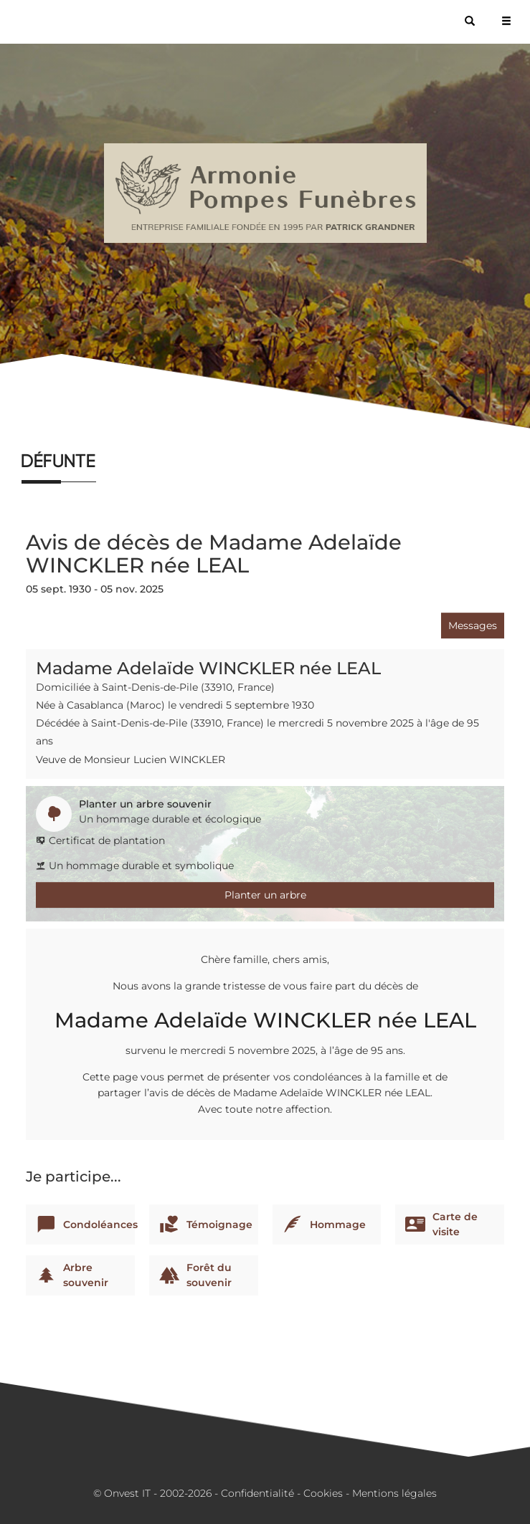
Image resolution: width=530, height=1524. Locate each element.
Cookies (323, 1493)
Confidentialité (257, 1493)
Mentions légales (394, 1493)
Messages (472, 625)
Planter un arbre (265, 894)
